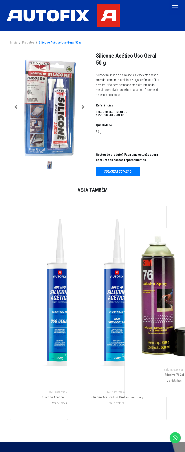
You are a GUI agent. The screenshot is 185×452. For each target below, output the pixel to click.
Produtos (28, 42)
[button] (16, 107)
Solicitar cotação (118, 172)
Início (14, 42)
